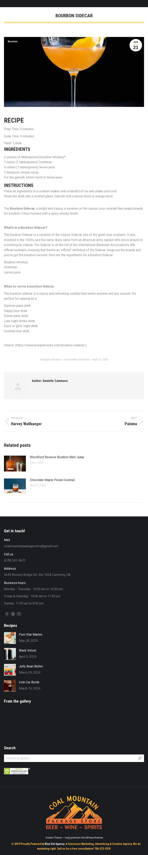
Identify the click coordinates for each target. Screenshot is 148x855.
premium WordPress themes (86, 837)
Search (140, 758)
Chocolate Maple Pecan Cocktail (52, 480)
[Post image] (15, 464)
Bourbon (13, 41)
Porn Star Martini (30, 634)
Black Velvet (27, 650)
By (77, 359)
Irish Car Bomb (29, 682)
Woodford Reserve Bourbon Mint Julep (57, 457)
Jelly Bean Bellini (31, 666)
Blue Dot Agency (54, 843)
